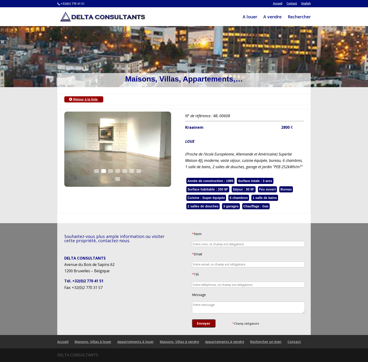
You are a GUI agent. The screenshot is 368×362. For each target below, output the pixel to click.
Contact (292, 3)
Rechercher (299, 17)
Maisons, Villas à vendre (179, 341)
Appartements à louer (135, 341)
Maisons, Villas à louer (93, 341)
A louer (250, 17)
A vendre (272, 17)
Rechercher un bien (265, 341)
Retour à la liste (84, 99)
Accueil (277, 3)
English (306, 3)
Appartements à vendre (224, 341)
